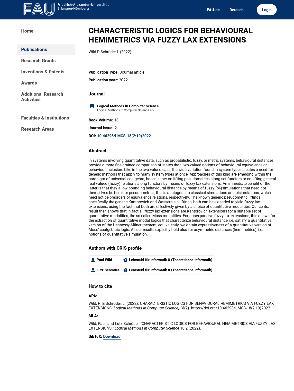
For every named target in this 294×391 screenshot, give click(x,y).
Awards (29, 83)
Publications (34, 49)
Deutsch (237, 10)
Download (111, 336)
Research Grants (38, 60)
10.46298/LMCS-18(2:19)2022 (124, 136)
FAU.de (213, 10)
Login (267, 10)
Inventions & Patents (42, 72)
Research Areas (37, 129)
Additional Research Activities (42, 97)
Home (27, 31)
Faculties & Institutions (45, 118)
